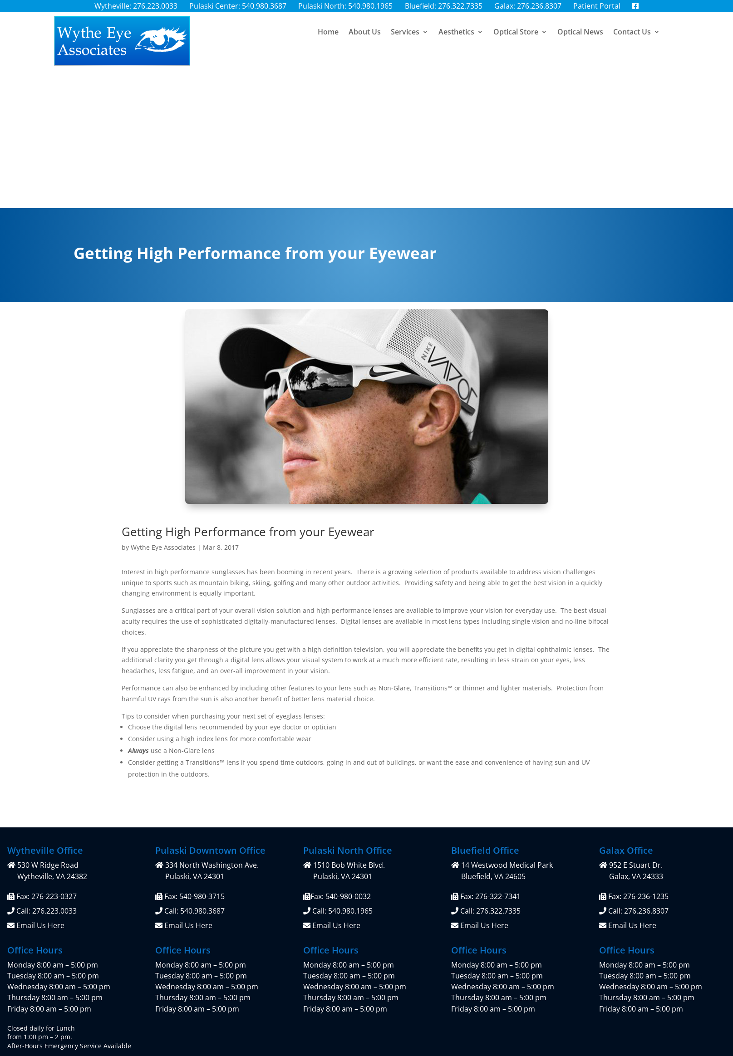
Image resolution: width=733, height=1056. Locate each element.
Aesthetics (456, 38)
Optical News (580, 38)
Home (328, 38)
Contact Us (632, 38)
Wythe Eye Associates (163, 409)
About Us (365, 38)
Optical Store (515, 38)
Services (405, 38)
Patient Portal (223, 973)
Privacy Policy (304, 973)
